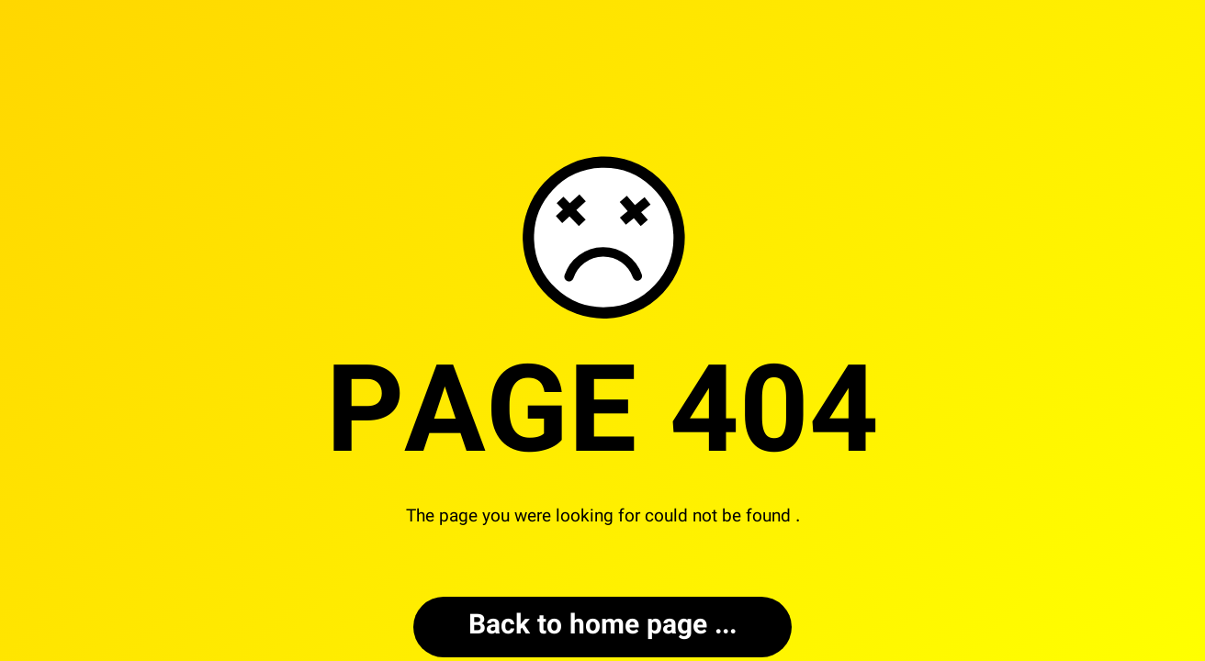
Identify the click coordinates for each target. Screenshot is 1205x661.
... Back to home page (602, 626)
